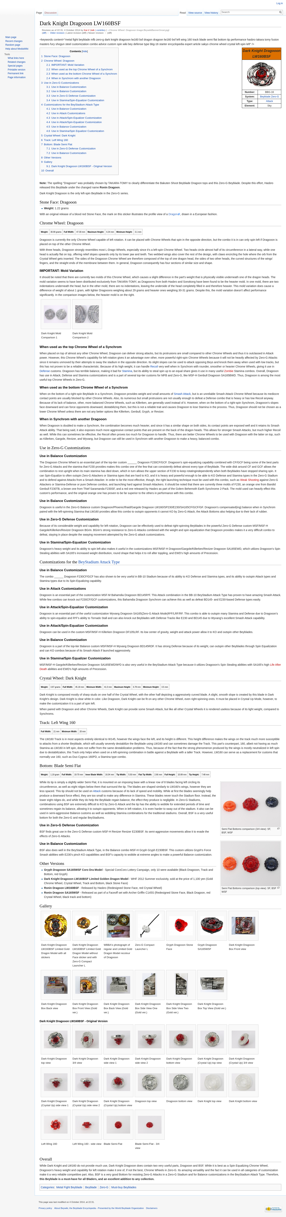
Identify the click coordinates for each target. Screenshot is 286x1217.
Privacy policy (45, 1208)
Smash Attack (182, 393)
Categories (47, 1187)
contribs (101, 30)
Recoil (154, 366)
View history (211, 12)
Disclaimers (151, 1208)
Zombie (228, 371)
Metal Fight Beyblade (69, 1187)
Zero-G (104, 1187)
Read (183, 12)
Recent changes (13, 41)
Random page (12, 44)
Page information (17, 77)
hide (85, 51)
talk (93, 30)
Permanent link (15, 73)
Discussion (51, 12)
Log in (279, 3)
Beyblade (91, 1187)
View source (195, 12)
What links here (16, 58)
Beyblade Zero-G (269, 96)
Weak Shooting (249, 479)
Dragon (172, 214)
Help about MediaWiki (16, 48)
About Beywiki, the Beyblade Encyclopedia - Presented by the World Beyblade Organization (99, 1208)
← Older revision (55, 32)
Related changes (16, 62)
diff (44, 32)
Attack (269, 101)
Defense (45, 371)
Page (39, 12)
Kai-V (87, 30)
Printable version (16, 69)
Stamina (127, 371)
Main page (10, 37)
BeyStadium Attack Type (99, 562)
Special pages (15, 65)
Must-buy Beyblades (123, 1187)
